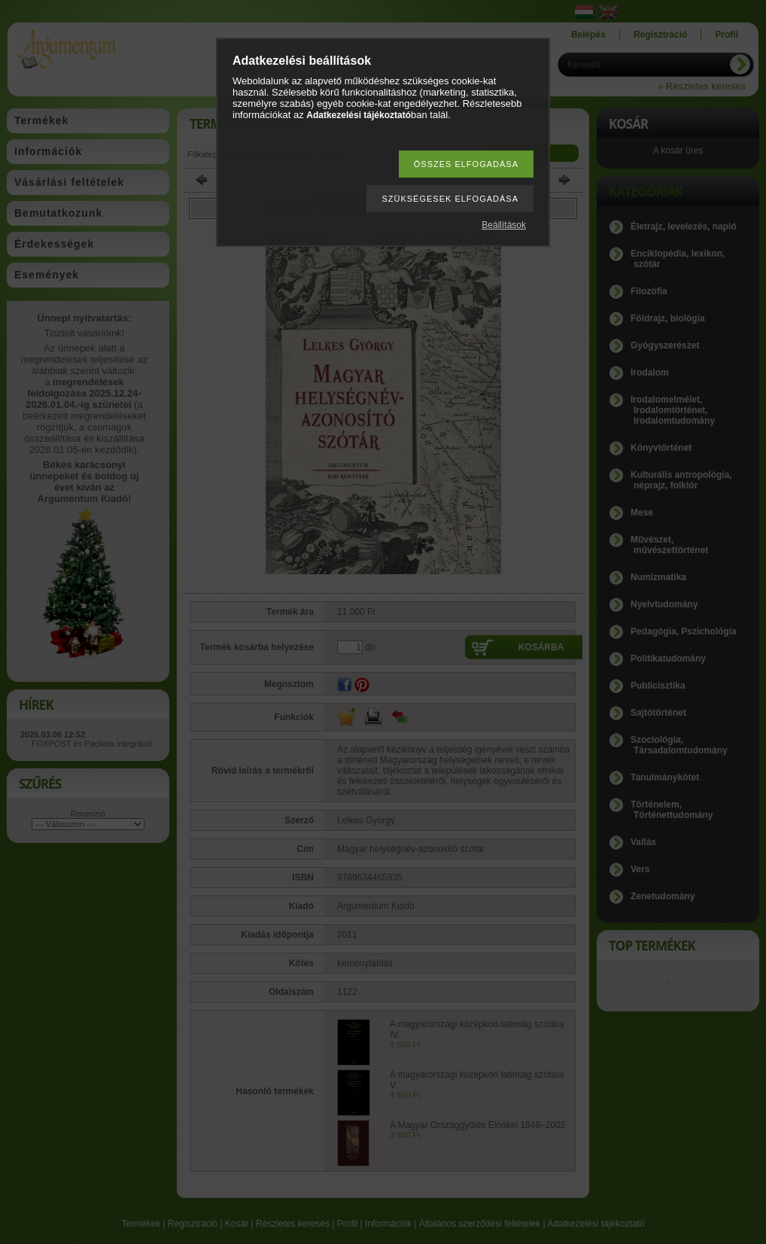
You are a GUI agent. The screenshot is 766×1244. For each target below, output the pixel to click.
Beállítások (504, 225)
